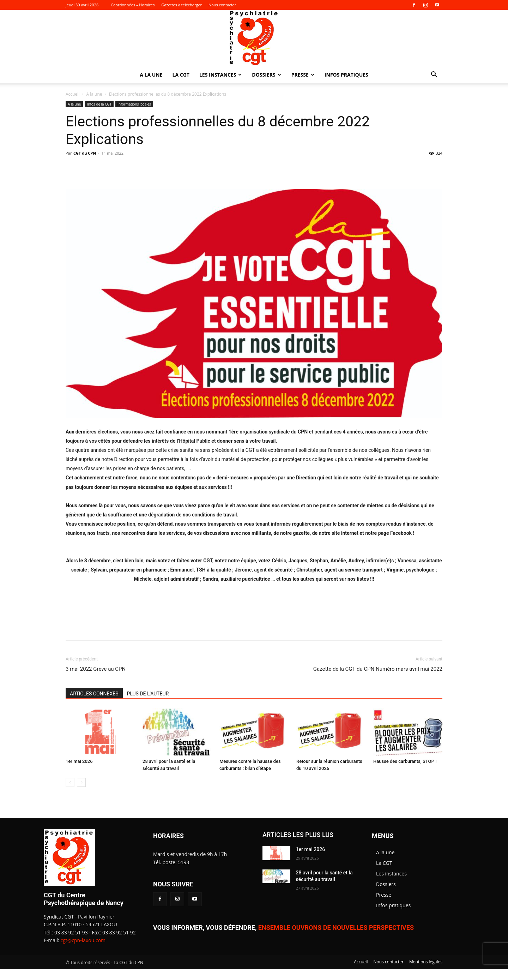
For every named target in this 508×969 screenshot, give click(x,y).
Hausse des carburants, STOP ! (404, 761)
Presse (302, 74)
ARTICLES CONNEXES (94, 693)
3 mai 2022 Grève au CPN (96, 669)
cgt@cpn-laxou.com (82, 940)
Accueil (72, 94)
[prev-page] (70, 782)
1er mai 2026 (79, 761)
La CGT (181, 74)
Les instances (220, 74)
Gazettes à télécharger (181, 4)
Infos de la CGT (99, 104)
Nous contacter (222, 4)
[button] (433, 75)
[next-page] (81, 782)
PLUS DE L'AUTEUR (148, 693)
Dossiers (266, 74)
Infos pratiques (346, 74)
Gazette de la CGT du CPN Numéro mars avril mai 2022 (377, 669)
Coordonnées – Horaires (133, 4)
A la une (151, 74)
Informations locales (134, 104)
